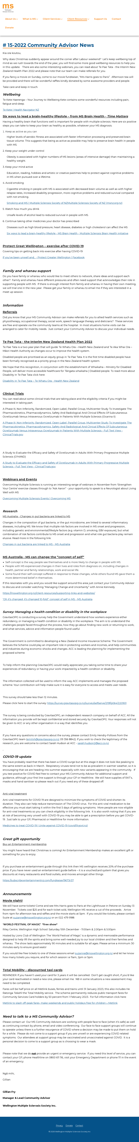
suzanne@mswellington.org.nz (32, 917)
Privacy (59, 1125)
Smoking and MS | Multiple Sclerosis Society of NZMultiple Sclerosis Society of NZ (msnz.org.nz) (64, 203)
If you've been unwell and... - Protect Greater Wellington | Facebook (44, 257)
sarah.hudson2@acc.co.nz (93, 743)
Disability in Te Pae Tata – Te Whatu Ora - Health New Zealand (41, 380)
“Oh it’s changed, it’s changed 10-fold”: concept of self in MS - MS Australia (47, 599)
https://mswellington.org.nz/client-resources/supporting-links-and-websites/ (49, 593)
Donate (9, 27)
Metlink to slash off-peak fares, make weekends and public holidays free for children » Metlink (60, 1003)
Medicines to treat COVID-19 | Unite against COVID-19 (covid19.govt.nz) (45, 825)
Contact (116, 19)
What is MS (29, 19)
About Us (10, 19)
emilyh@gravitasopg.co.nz (43, 739)
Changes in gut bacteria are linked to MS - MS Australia (36, 544)
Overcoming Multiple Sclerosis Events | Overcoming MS (37, 498)
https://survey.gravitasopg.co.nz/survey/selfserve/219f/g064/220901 (87, 703)
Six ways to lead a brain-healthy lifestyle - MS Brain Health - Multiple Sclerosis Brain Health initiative (67, 233)
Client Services (51, 19)
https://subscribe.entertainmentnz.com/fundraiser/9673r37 (38, 880)
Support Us (100, 19)
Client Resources (77, 19)
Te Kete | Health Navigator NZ (21, 109)
